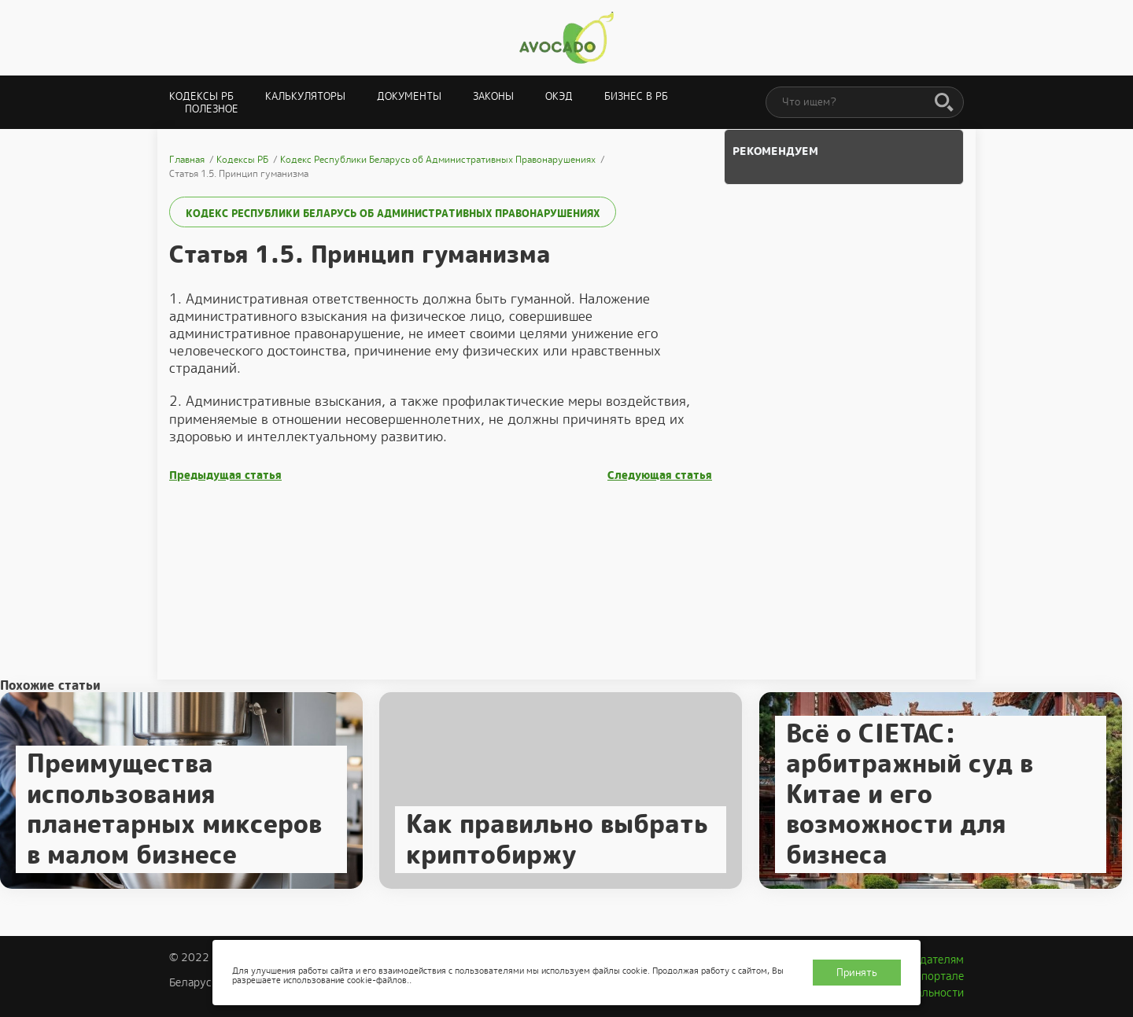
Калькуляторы (305, 96)
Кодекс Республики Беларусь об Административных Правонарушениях (393, 213)
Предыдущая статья (225, 475)
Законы (493, 96)
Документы (409, 96)
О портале (937, 976)
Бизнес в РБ (636, 96)
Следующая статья (659, 475)
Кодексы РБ (201, 96)
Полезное (211, 108)
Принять (856, 972)
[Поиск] (944, 103)
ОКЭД (559, 96)
